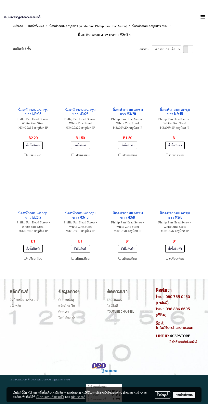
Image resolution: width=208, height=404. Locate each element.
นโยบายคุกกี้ (78, 397)
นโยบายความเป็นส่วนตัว (50, 397)
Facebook (114, 300)
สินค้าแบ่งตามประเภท (24, 300)
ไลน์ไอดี (112, 306)
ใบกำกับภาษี (66, 317)
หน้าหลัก (15, 306)
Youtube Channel (120, 311)
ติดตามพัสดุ (66, 300)
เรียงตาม (145, 49)
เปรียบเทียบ (34, 155)
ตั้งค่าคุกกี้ (162, 395)
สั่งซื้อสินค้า (33, 145)
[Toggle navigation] (202, 17)
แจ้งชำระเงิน (66, 306)
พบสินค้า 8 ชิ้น (22, 49)
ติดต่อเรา (64, 311)
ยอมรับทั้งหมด (184, 395)
